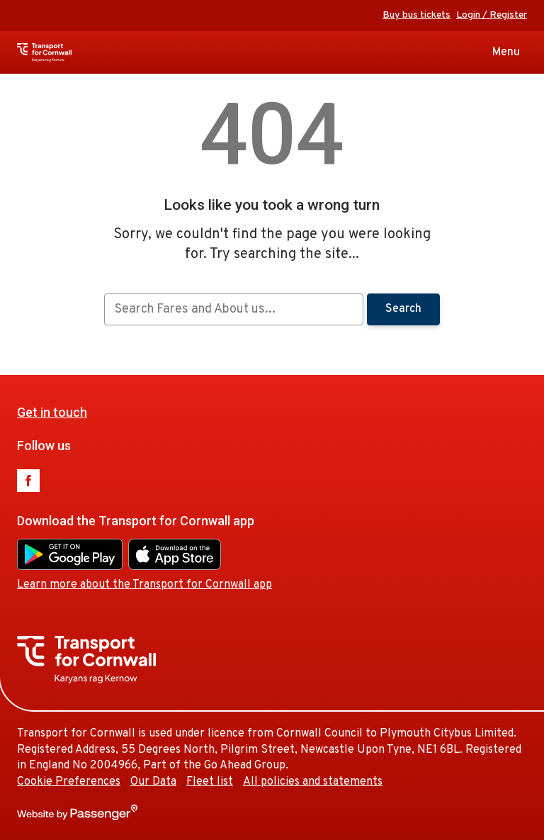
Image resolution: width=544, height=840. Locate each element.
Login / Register (491, 15)
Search (403, 309)
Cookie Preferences (68, 782)
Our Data (153, 782)
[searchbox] (233, 309)
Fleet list (209, 782)
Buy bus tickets (416, 15)
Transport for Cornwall (70, 52)
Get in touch (52, 412)
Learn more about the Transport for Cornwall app (144, 585)
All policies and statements (312, 782)
